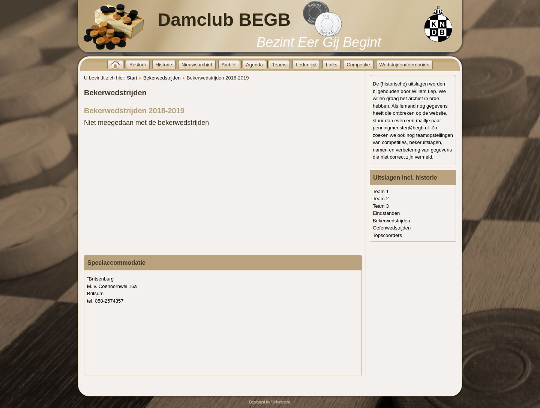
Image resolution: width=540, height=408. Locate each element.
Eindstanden (386, 213)
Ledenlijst (306, 65)
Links (331, 65)
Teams (279, 65)
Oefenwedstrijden (392, 228)
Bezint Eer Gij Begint (318, 42)
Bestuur (137, 65)
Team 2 (381, 198)
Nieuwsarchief (197, 65)
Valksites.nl (280, 402)
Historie (164, 65)
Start (132, 78)
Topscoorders (387, 235)
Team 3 (381, 206)
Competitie (358, 65)
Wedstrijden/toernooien (404, 65)
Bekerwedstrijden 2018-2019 (134, 110)
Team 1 (381, 191)
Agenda (254, 65)
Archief (229, 65)
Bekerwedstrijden (162, 78)
